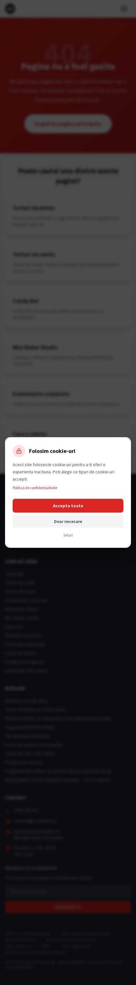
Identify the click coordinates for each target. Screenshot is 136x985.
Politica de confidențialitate (35, 487)
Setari (68, 535)
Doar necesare (68, 521)
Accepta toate (68, 506)
